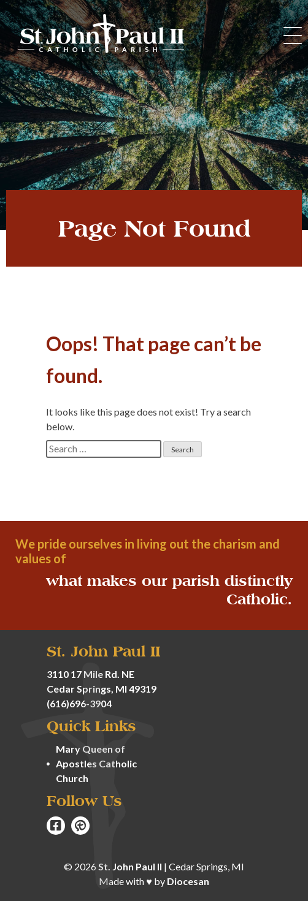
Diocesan (188, 881)
